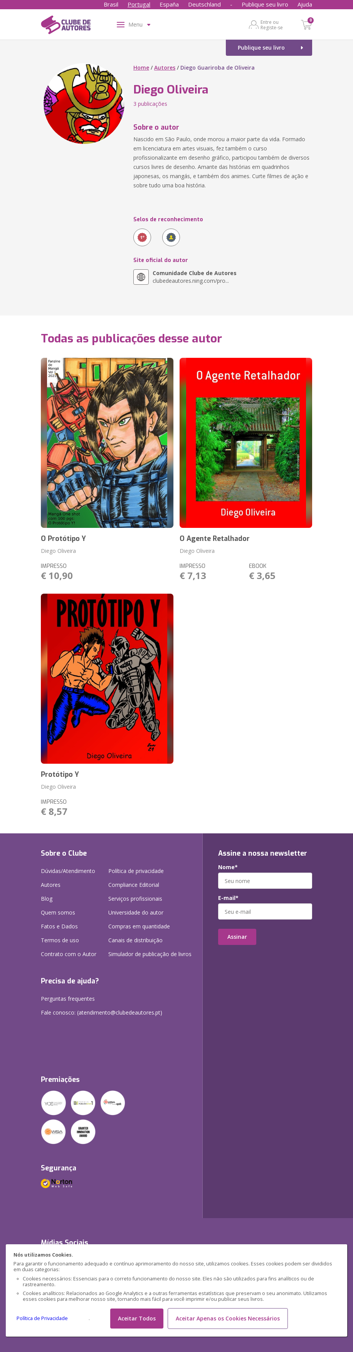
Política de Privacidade (42, 1318)
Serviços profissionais (135, 898)
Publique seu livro (265, 4)
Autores (164, 67)
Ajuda (305, 4)
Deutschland (204, 4)
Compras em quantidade (139, 926)
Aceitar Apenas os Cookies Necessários (228, 1318)
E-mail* (228, 898)
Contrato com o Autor (68, 954)
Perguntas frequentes (68, 998)
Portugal (139, 4)
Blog (46, 898)
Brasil (111, 4)
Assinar (237, 936)
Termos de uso (60, 940)
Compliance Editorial (133, 884)
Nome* (228, 867)
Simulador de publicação (150, 954)
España (169, 4)
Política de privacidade (136, 871)
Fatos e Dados (59, 926)
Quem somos (58, 912)
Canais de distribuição (135, 940)
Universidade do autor (135, 912)
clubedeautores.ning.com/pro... (195, 276)
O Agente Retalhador (215, 538)
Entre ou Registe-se (272, 24)
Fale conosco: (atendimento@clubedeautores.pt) (101, 1012)
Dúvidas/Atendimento (68, 871)
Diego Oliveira (58, 550)
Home (141, 67)
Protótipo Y (60, 774)
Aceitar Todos (137, 1318)
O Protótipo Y (63, 538)
